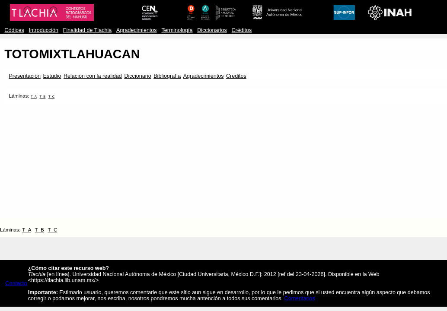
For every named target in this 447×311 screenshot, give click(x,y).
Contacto (16, 283)
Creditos (236, 76)
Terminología (176, 30)
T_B (42, 96)
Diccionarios (212, 30)
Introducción (44, 30)
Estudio (52, 76)
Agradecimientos (136, 30)
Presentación (24, 76)
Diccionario (137, 76)
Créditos (241, 30)
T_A (34, 96)
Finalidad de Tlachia (87, 30)
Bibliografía (167, 76)
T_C (51, 96)
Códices (14, 30)
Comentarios (299, 298)
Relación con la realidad (93, 76)
